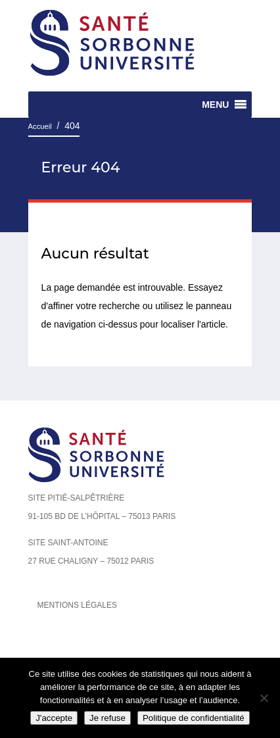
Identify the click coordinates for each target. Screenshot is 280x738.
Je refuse (107, 718)
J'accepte (53, 718)
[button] (215, 104)
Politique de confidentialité (194, 718)
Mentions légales (77, 605)
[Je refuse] (263, 697)
